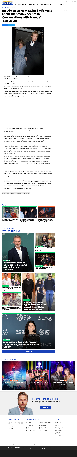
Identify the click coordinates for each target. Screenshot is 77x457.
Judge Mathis (45, 448)
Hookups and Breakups (45, 422)
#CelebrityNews (5, 193)
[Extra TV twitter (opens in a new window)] (70, 1)
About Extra (58, 422)
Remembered (42, 427)
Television (41, 429)
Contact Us (57, 429)
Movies (40, 424)
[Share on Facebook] (5, 25)
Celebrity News (5, 7)
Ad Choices (26, 444)
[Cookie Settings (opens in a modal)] (58, 430)
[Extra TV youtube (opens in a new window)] (75, 1)
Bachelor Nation (26, 448)
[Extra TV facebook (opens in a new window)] (68, 1)
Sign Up (45, 407)
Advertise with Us (59, 427)
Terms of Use (20, 444)
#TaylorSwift (19, 193)
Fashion (28, 427)
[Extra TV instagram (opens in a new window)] (72, 1)
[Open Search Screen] (61, 4)
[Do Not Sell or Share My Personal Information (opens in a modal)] (59, 433)
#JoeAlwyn (13, 193)
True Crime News (64, 448)
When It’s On (58, 424)
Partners (57, 425)
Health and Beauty (30, 430)
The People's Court (54, 448)
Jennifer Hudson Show (36, 448)
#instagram (26, 193)
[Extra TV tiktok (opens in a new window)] (66, 1)
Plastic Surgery (42, 425)
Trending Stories (43, 430)
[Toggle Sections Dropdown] (18, 4)
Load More (28, 351)
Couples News (29, 425)
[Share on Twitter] (11, 25)
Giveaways (28, 429)
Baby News (28, 422)
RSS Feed (11, 428)
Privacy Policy (14, 444)
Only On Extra (5, 196)
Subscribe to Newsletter (15, 427)
